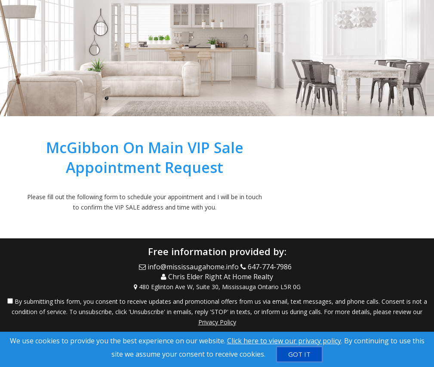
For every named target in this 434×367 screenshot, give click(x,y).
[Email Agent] (189, 266)
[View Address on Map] (217, 287)
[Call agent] (267, 266)
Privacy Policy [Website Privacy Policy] (217, 322)
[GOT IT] (299, 354)
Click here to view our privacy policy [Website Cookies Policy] (284, 340)
